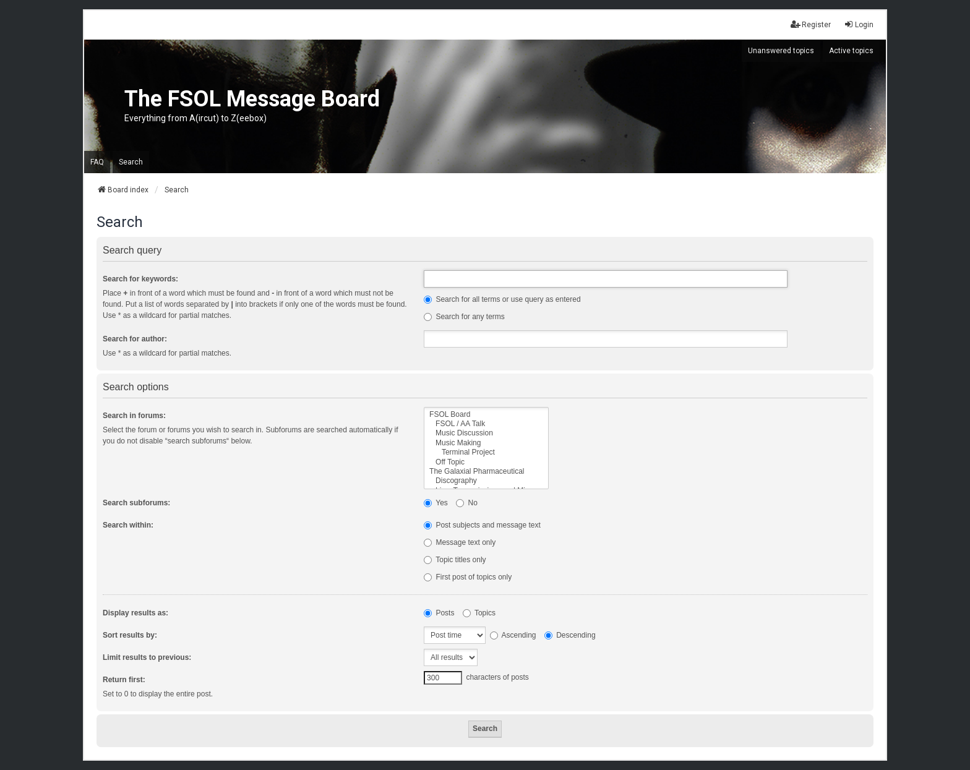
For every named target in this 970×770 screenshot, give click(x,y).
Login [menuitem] (858, 24)
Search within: (128, 525)
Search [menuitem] (131, 162)
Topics (479, 613)
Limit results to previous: (147, 657)
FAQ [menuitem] (97, 162)
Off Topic (486, 462)
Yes (436, 502)
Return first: (124, 679)
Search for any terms (464, 316)
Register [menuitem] (811, 24)
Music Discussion (486, 433)
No (467, 502)
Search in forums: (134, 415)
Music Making (486, 443)
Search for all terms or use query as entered (502, 299)
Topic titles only (455, 559)
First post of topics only (468, 577)
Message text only (460, 542)
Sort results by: (130, 635)
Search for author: (135, 339)
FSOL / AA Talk (486, 424)
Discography (486, 481)
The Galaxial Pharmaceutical (486, 471)
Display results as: (135, 613)
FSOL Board (486, 414)
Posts (439, 613)
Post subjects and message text (482, 525)
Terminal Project (486, 452)
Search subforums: (136, 502)
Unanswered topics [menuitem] (781, 50)
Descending (570, 635)
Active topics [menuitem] (851, 50)
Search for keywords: (140, 279)
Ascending (513, 635)
